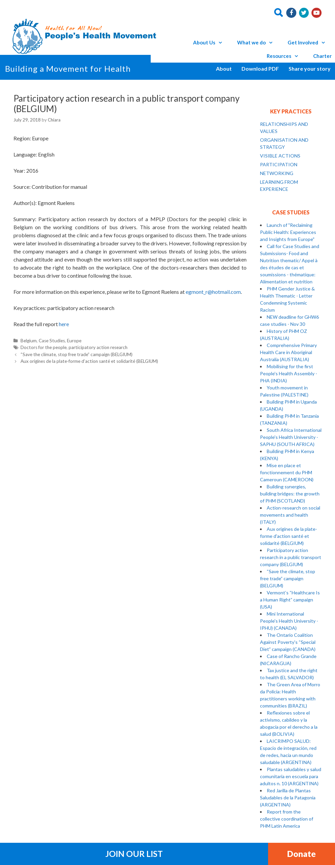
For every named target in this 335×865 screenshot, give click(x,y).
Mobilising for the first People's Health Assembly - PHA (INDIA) (288, 373)
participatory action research (98, 347)
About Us (211, 42)
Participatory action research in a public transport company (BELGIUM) (290, 557)
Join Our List (134, 854)
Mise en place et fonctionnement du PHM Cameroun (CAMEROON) (286, 472)
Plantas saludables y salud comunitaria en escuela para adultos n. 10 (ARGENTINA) (290, 776)
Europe (74, 340)
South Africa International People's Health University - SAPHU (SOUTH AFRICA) (291, 437)
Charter (322, 56)
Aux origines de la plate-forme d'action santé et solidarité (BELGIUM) (288, 536)
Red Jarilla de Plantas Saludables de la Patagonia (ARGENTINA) (287, 797)
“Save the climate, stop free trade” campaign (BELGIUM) (77, 354)
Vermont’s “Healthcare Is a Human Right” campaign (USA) (290, 600)
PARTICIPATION (278, 164)
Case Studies (52, 340)
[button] (222, 42)
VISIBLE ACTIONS (280, 156)
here (64, 324)
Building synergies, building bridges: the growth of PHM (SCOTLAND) (290, 494)
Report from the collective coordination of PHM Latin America (286, 819)
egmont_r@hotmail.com (213, 291)
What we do (258, 42)
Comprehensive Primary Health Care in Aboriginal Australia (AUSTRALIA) (288, 352)
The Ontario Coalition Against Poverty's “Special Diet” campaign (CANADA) (287, 642)
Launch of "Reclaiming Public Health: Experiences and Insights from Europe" (288, 232)
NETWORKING (276, 173)
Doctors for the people (44, 347)
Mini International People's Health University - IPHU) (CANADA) (289, 621)
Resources (286, 56)
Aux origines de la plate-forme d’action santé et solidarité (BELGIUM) (89, 361)
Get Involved (310, 42)
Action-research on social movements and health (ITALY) (290, 515)
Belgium (29, 340)
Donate (301, 854)
